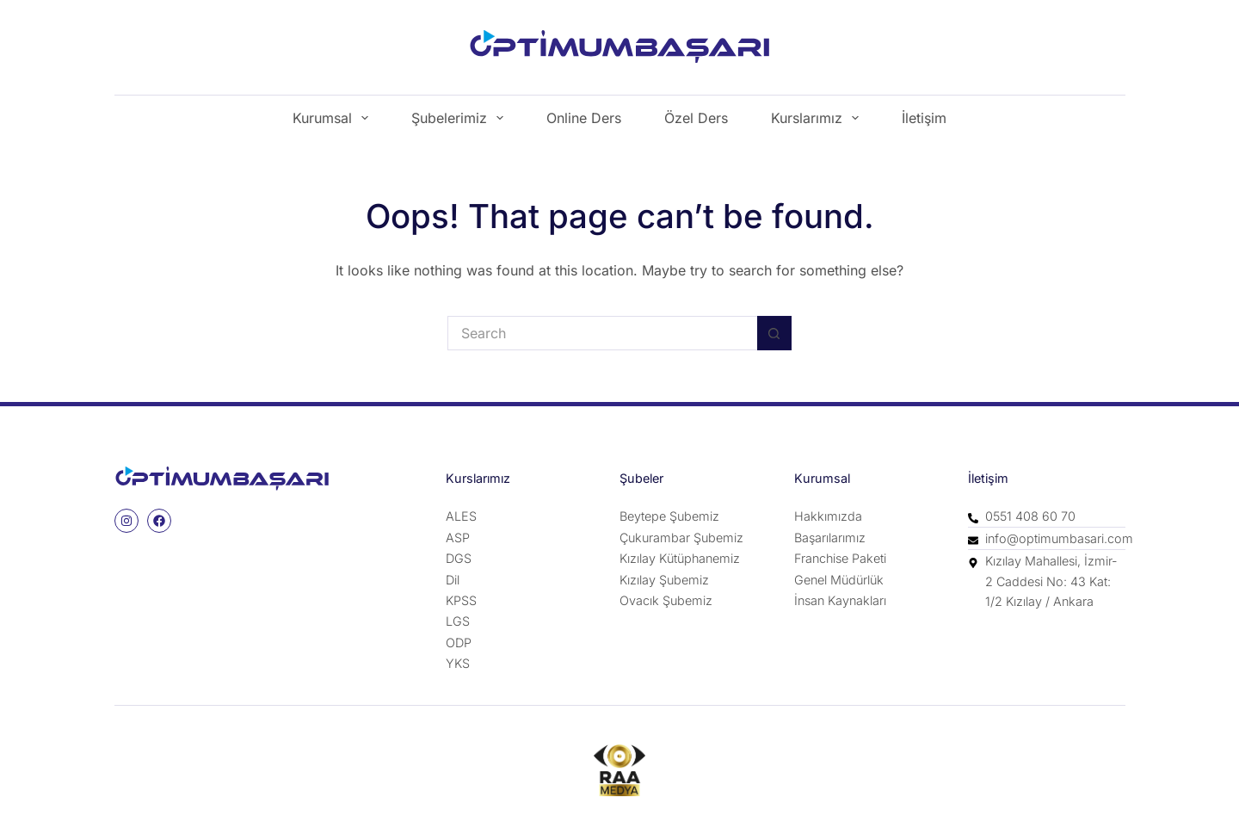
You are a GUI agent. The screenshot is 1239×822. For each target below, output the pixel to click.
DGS (459, 558)
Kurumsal (334, 118)
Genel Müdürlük (839, 579)
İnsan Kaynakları (840, 600)
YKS (458, 663)
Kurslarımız (818, 118)
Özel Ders (696, 118)
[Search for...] (602, 333)
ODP (459, 642)
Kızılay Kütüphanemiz (680, 558)
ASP (458, 537)
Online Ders (583, 118)
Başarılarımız (830, 537)
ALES (461, 516)
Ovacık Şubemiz (666, 600)
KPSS (461, 600)
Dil (452, 579)
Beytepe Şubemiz (669, 516)
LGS (458, 621)
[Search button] (774, 333)
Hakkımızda (828, 516)
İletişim (924, 118)
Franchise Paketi (840, 558)
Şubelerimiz (460, 118)
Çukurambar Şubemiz (681, 537)
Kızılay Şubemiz (664, 579)
